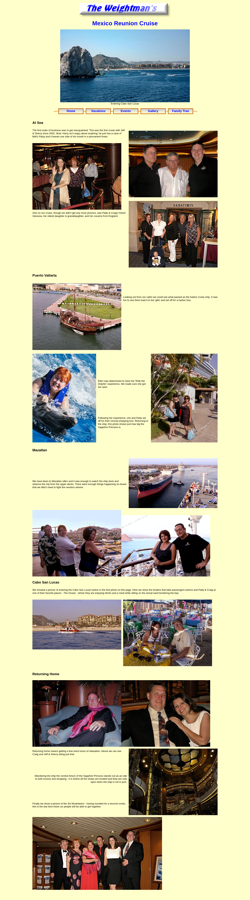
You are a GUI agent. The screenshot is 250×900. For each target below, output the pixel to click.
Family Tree (180, 111)
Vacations (98, 111)
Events (126, 111)
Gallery (153, 111)
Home (71, 111)
